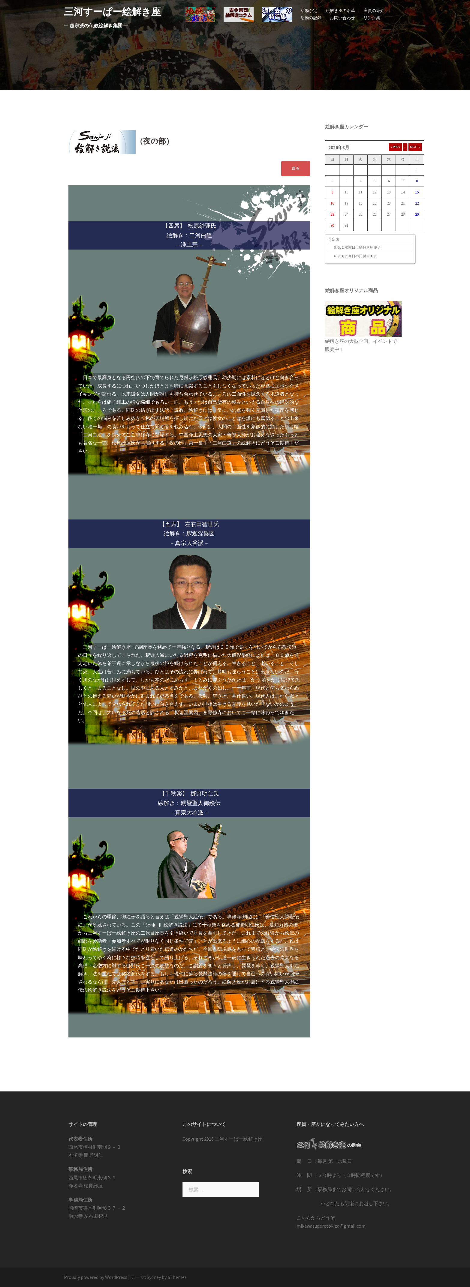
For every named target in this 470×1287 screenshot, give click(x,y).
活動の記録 (310, 17)
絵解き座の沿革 (340, 10)
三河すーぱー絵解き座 (112, 11)
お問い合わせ (342, 17)
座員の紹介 (373, 10)
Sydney (154, 1277)
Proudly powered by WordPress (95, 1277)
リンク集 (371, 17)
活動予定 (308, 10)
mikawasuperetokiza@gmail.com (331, 1226)
